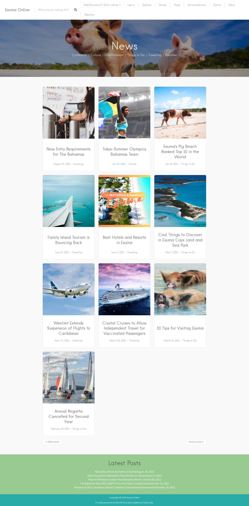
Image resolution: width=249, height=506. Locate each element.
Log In (131, 4)
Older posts (53, 441)
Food (177, 4)
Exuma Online (17, 9)
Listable (135, 502)
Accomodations (197, 4)
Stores (162, 4)
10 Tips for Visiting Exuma (180, 328)
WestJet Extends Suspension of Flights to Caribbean (68, 328)
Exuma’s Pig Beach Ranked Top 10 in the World (180, 151)
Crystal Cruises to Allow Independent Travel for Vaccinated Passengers (124, 328)
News (232, 4)
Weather (89, 14)
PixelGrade (147, 502)
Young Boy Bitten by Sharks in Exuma (115, 471)
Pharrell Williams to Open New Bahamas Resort (115, 479)
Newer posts (195, 441)
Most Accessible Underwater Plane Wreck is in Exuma (116, 475)
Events (217, 4)
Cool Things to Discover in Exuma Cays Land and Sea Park (180, 240)
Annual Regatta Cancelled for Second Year (69, 416)
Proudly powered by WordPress (111, 502)
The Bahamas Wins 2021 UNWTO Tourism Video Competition (114, 483)
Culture (96, 55)
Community (79, 55)
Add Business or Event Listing (101, 4)
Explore (146, 4)
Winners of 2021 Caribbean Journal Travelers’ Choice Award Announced (113, 487)
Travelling (154, 55)
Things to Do (136, 55)
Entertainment (114, 55)
